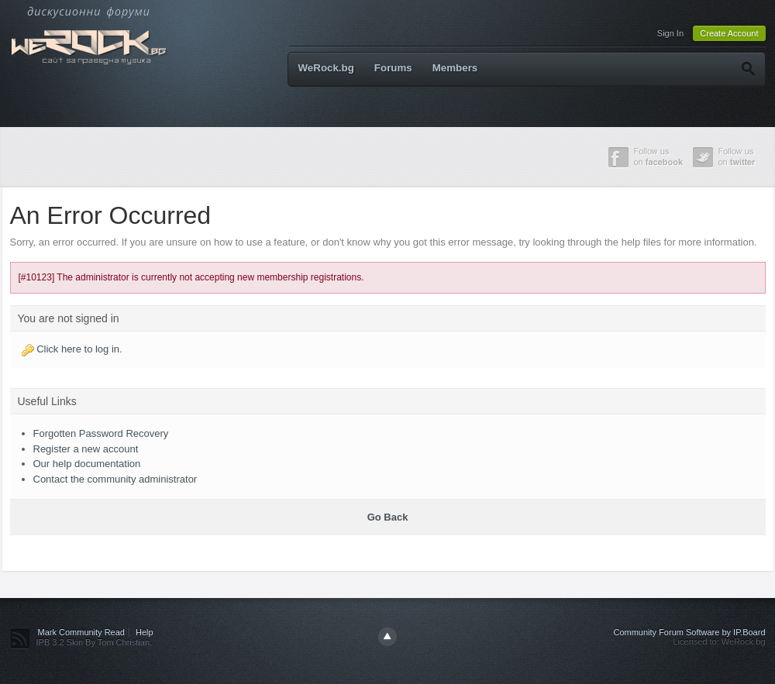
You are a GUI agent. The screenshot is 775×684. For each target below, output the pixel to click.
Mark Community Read (81, 632)
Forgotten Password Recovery (101, 433)
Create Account (729, 33)
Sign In (670, 33)
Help (144, 632)
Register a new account (86, 449)
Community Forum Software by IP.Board (689, 632)
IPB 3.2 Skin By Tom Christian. (94, 642)
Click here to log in (77, 349)
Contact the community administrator (115, 479)
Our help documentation (87, 463)
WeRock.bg (326, 68)
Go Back (387, 517)
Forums (393, 68)
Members (455, 68)
